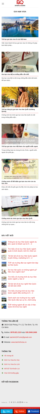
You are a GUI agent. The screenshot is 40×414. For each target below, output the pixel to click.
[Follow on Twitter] (11, 402)
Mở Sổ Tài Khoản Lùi (12, 368)
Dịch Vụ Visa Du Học (12, 360)
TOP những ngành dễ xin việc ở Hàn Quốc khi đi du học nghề (22, 306)
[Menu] (3, 3)
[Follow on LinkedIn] (20, 402)
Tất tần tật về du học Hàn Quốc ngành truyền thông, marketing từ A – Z (22, 257)
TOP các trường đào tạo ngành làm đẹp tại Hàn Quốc (23, 264)
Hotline (20, 411)
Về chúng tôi (8, 356)
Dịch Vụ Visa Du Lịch (12, 364)
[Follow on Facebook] (9, 402)
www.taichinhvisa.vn (18, 342)
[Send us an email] (13, 402)
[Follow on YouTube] (22, 402)
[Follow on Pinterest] (18, 402)
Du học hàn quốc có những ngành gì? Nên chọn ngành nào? (22, 271)
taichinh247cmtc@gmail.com (21, 337)
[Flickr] (24, 402)
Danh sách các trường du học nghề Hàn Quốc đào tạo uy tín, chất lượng (22, 299)
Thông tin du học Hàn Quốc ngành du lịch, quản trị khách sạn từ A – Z (22, 243)
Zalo (6, 411)
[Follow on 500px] (27, 402)
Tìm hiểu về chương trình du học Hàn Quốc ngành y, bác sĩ (22, 278)
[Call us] (16, 402)
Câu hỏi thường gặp (11, 373)
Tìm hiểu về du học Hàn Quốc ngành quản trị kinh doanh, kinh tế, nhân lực (22, 250)
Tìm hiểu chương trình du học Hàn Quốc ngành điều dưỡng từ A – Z (21, 292)
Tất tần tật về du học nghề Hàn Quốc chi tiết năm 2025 (22, 285)
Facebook (33, 411)
